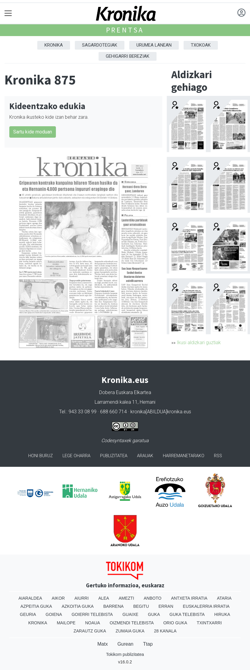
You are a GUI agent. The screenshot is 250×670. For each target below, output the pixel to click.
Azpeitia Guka (36, 606)
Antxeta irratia (189, 598)
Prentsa (125, 30)
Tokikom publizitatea (125, 654)
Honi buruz (40, 455)
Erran (166, 606)
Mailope (66, 622)
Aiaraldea (30, 598)
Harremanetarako (183, 455)
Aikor (58, 598)
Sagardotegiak (99, 45)
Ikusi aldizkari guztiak (199, 342)
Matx (102, 644)
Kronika (53, 45)
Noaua (92, 622)
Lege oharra (76, 455)
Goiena (54, 614)
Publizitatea (113, 455)
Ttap (148, 644)
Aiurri (82, 598)
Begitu (141, 606)
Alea (103, 598)
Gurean (125, 644)
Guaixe (130, 614)
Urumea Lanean (154, 45)
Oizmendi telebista (132, 622)
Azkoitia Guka (78, 606)
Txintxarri (209, 622)
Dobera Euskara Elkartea (125, 392)
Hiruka (222, 614)
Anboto (152, 598)
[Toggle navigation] (8, 13)
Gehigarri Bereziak (127, 56)
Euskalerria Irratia (206, 606)
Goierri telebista (92, 614)
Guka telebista (187, 614)
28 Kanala (165, 631)
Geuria (28, 614)
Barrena (113, 606)
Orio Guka (175, 622)
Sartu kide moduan (32, 132)
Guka (154, 614)
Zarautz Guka (90, 631)
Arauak (145, 455)
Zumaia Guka (130, 631)
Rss (218, 455)
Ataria (224, 598)
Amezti (126, 598)
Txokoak (201, 45)
